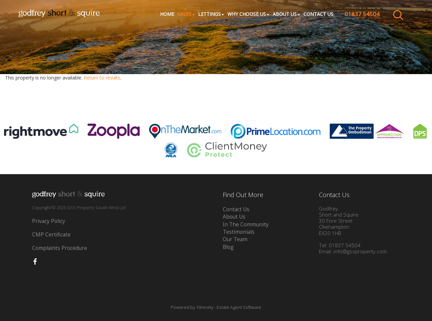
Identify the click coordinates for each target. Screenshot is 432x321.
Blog (228, 247)
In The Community (246, 224)
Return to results (102, 77)
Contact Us (318, 14)
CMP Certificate (51, 234)
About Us (234, 216)
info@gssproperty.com (360, 251)
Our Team (235, 239)
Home (167, 14)
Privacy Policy (48, 221)
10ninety (204, 307)
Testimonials (238, 231)
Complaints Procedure (59, 248)
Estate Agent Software (239, 307)
